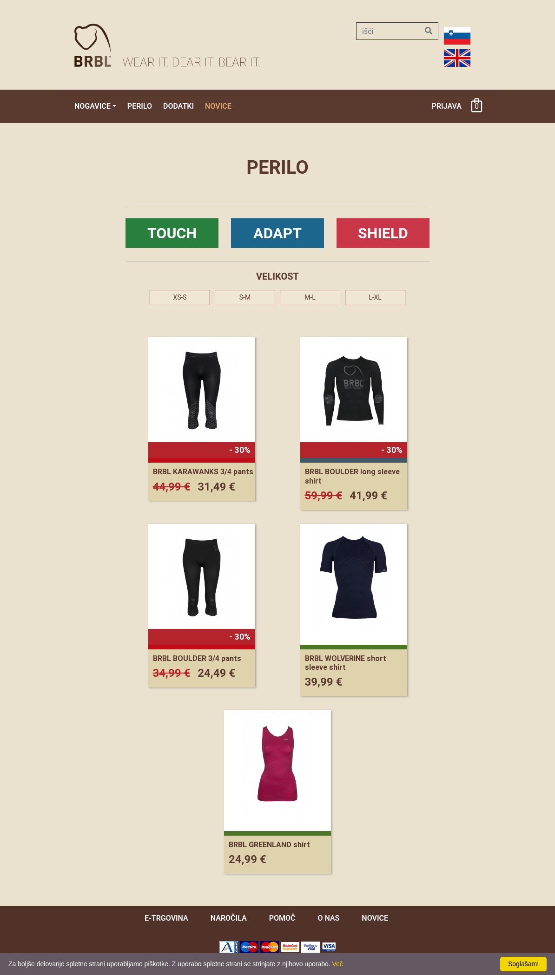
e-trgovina (166, 918)
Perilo (139, 106)
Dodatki (178, 106)
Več (337, 964)
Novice (218, 106)
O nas (328, 918)
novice (375, 918)
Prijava (447, 106)
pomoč (282, 918)
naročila (229, 918)
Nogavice (92, 106)
